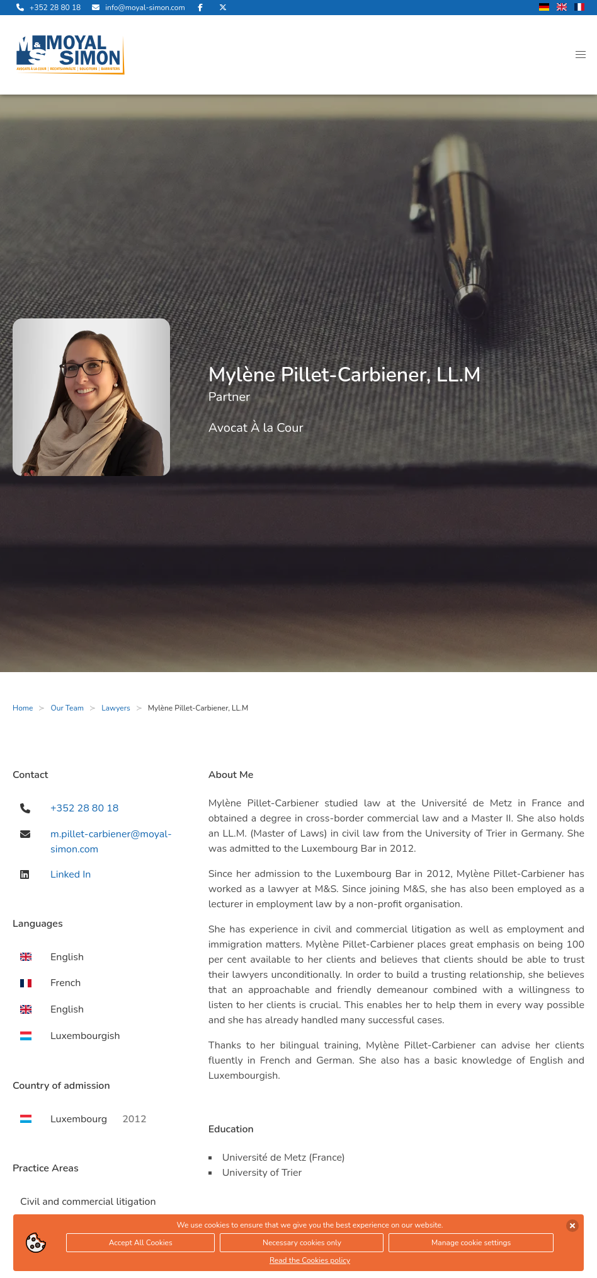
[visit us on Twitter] (222, 7)
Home (23, 708)
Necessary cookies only (302, 1245)
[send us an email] (136, 7)
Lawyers (115, 708)
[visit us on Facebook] (200, 7)
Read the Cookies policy (310, 1262)
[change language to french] (579, 8)
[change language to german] (544, 8)
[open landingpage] (70, 55)
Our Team (67, 708)
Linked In (70, 874)
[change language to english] (562, 8)
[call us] (47, 7)
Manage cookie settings (471, 1245)
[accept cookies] (572, 1227)
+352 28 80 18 (84, 808)
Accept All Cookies (141, 1245)
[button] (580, 55)
